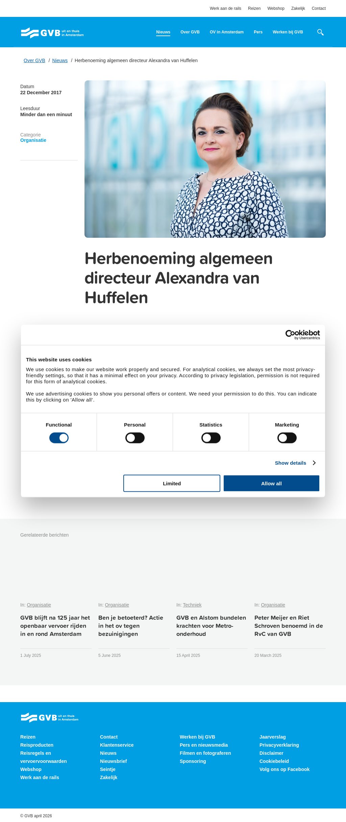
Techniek (192, 605)
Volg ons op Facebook (285, 769)
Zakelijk (298, 8)
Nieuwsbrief (113, 761)
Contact (319, 8)
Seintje (108, 769)
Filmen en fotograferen (205, 753)
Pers (258, 32)
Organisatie (33, 140)
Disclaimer (271, 753)
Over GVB (190, 32)
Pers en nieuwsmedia (204, 745)
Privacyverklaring (279, 745)
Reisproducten (36, 745)
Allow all (271, 483)
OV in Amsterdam (227, 32)
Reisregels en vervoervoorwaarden (43, 757)
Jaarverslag (273, 737)
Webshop (275, 8)
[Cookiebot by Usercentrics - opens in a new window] (290, 335)
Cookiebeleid (274, 761)
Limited (172, 483)
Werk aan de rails (225, 8)
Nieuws (163, 32)
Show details (290, 463)
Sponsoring (193, 761)
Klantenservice (117, 745)
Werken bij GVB (288, 32)
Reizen (254, 8)
